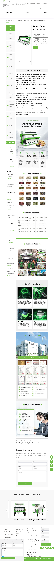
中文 (25, 4)
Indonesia (14, 4)
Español (17, 3)
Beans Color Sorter (28, 20)
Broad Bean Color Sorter (39, 20)
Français (25, 3)
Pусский (21, 3)
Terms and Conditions (46, 558)
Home (12, 20)
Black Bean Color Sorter (27, 441)
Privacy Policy (38, 558)
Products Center (19, 20)
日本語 (22, 4)
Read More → (12, 154)
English (13, 3)
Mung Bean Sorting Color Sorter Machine (29, 443)
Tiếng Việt (18, 4)
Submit (25, 483)
